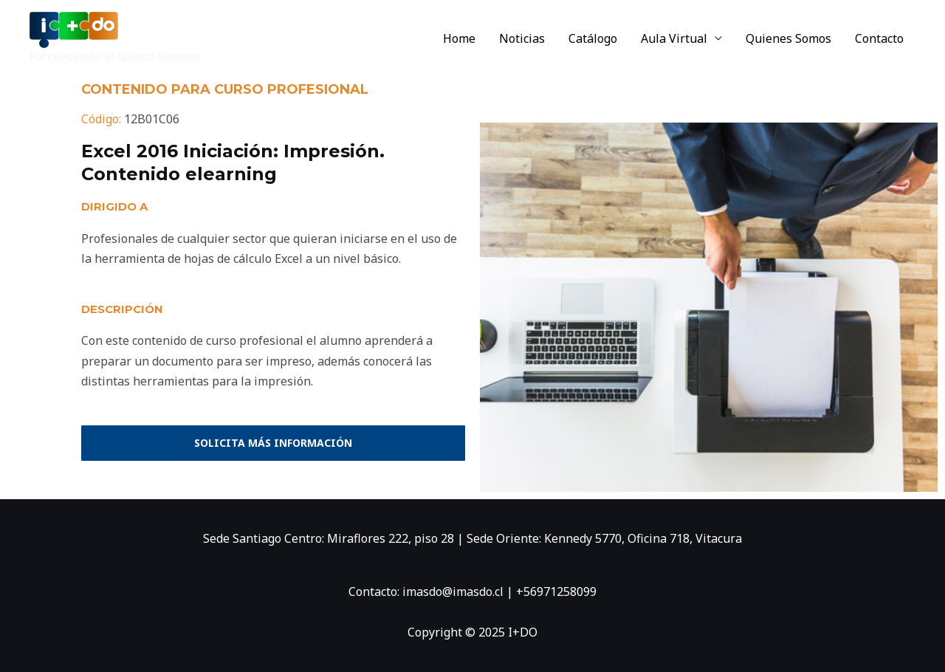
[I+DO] (74, 29)
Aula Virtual (674, 38)
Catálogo (592, 38)
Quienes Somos (788, 38)
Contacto (879, 38)
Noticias (522, 38)
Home (459, 38)
